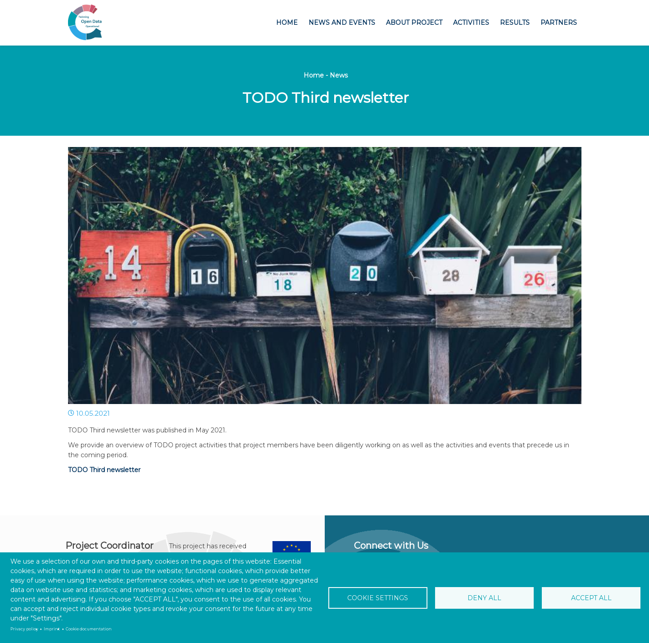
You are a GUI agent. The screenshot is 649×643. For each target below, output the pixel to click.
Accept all (591, 598)
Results (515, 22)
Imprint (52, 629)
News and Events (342, 22)
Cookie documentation (89, 629)
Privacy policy (24, 629)
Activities (471, 22)
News (339, 75)
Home (287, 22)
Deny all (484, 598)
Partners (558, 22)
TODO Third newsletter (104, 470)
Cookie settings (377, 598)
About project (414, 22)
